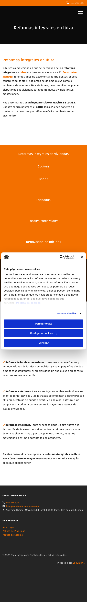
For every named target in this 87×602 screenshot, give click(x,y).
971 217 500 (77, 2)
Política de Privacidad (14, 535)
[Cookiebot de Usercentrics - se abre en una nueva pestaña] (59, 257)
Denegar (43, 342)
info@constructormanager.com (22, 510)
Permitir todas (43, 323)
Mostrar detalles (67, 313)
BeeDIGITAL (78, 567)
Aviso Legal (8, 531)
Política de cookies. (28, 302)
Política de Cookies (13, 539)
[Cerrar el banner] (82, 257)
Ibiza (23, 72)
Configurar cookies (43, 333)
